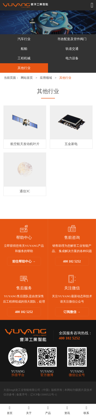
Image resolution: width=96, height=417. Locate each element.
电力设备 (72, 58)
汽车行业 (24, 39)
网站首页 (27, 77)
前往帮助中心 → (24, 261)
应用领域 (46, 77)
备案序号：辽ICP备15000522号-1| (36, 394)
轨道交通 (72, 49)
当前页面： (11, 77)
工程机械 (24, 58)
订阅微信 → (72, 312)
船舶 (24, 49)
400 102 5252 (72, 261)
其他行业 (24, 68)
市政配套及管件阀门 (72, 39)
